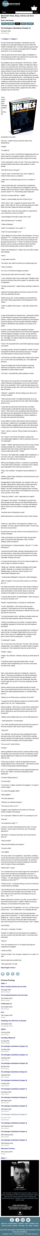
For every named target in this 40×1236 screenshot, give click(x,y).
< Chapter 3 (13, 39)
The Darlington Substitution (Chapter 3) (14, 1123)
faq (37, 1223)
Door (2, 1012)
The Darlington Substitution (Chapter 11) (14, 1055)
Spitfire (3, 1029)
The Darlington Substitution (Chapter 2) (14, 1131)
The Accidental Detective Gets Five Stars (14, 995)
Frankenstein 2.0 (6, 1003)
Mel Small (20, 1187)
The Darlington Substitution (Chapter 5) (14, 1106)
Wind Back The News (8, 1148)
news (26, 1223)
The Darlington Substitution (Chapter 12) (14, 1046)
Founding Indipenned (8, 1038)
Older (3, 983)
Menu (4, 12)
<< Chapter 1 (5, 39)
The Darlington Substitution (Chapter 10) (14, 1063)
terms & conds (6, 1225)
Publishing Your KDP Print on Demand (13, 1020)
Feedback (11, 23)
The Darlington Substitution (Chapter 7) (14, 1089)
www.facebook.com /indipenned (20, 1207)
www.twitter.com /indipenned (20, 1209)
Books (4, 23)
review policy (12, 1223)
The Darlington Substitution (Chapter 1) (14, 1140)
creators (21, 1223)
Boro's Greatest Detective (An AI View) (13, 986)
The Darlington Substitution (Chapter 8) (14, 1080)
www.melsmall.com (20, 1205)
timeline (32, 1223)
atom (30, 1225)
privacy (15, 1225)
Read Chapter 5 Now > (8, 967)
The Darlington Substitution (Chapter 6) (14, 1097)
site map (21, 1225)
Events (23, 23)
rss (26, 1225)
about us (4, 1223)
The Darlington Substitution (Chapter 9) (14, 1072)
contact (35, 1225)
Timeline (30, 23)
